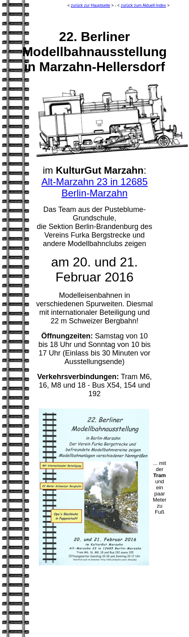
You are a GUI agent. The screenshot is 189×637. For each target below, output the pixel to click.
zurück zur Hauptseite (90, 5)
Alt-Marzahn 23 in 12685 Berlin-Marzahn (94, 187)
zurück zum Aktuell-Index (143, 5)
